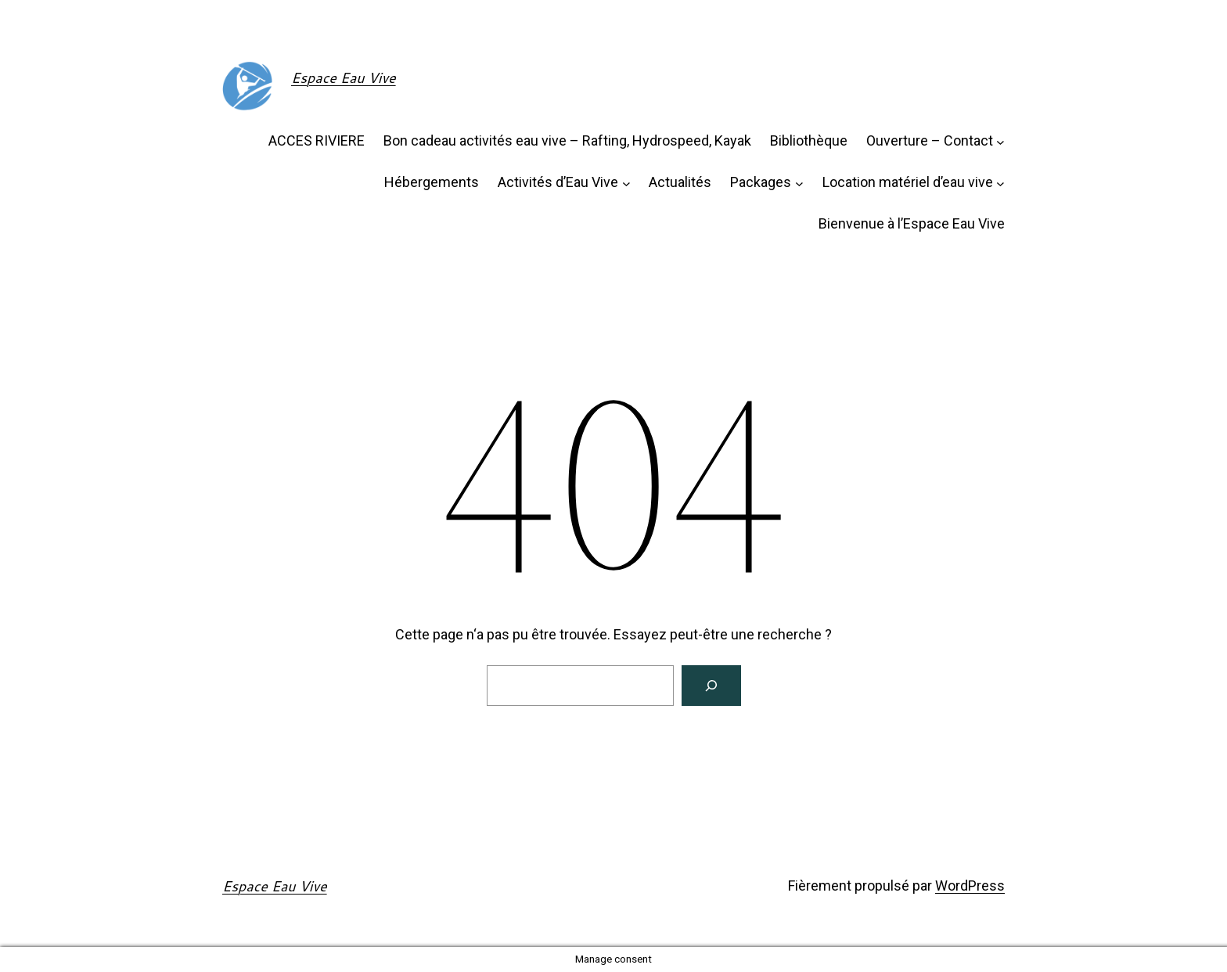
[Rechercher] (711, 685)
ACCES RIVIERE (316, 140)
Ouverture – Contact (929, 140)
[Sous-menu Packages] (799, 182)
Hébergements (431, 182)
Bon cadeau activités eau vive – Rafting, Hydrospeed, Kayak (567, 140)
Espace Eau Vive (343, 77)
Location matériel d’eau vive (907, 182)
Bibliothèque (808, 140)
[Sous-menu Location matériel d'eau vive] (1000, 182)
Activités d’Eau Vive (558, 182)
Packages (760, 182)
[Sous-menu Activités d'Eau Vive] (626, 182)
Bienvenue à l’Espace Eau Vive (912, 223)
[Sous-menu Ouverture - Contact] (1000, 141)
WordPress (970, 885)
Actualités (680, 182)
